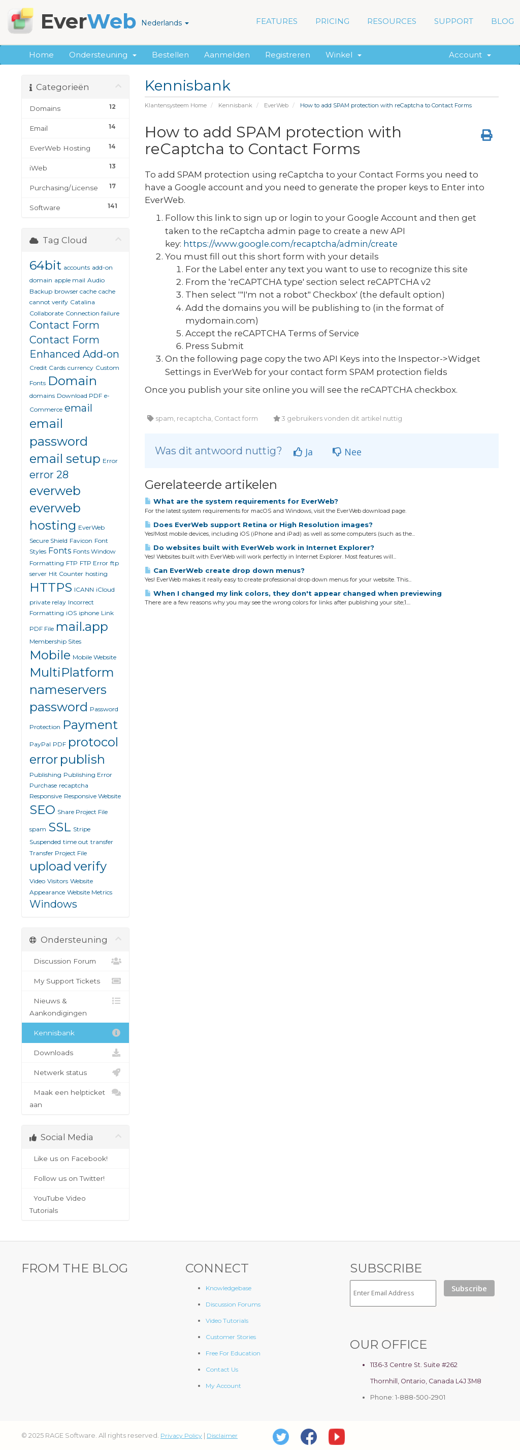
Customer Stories (231, 1337)
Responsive (45, 796)
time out (75, 842)
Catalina (82, 302)
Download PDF (79, 395)
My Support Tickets (75, 981)
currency (80, 367)
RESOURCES (391, 21)
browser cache (75, 291)
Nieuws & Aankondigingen (75, 1006)
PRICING (332, 21)
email (78, 408)
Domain (72, 380)
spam (37, 829)
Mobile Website (94, 657)
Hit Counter (66, 573)
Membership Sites (55, 641)
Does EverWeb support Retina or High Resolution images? (259, 524)
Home (41, 55)
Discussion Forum (75, 961)
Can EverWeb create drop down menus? (225, 570)
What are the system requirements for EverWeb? (241, 501)
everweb (55, 490)
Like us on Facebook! (75, 1158)
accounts (76, 267)
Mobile (50, 655)
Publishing (45, 774)
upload (50, 866)
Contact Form (64, 325)
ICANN (84, 589)
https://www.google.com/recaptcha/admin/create (290, 244)
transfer (101, 842)
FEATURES (277, 21)
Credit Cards (47, 367)
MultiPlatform (71, 672)
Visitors (57, 881)
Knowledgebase (228, 1288)
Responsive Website (92, 796)
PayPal (40, 744)
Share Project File (82, 812)
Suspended (45, 842)
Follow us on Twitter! (75, 1178)
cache (107, 291)
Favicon (81, 540)
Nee (347, 452)
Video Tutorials (227, 1320)
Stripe (81, 829)
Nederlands (165, 22)
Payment (90, 724)
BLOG (502, 21)
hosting (96, 573)
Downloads (75, 1053)
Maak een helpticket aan (75, 1097)
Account (470, 55)
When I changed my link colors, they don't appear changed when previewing (293, 593)
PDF (59, 744)
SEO (42, 809)
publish (82, 759)
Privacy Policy (181, 1435)
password (58, 707)
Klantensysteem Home (176, 105)
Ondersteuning (103, 55)
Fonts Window (94, 551)
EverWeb (276, 105)
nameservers (68, 689)
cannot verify (48, 302)
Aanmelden (227, 55)
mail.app (82, 626)
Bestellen (170, 55)
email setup (65, 458)
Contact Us (222, 1369)
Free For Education (233, 1353)
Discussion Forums (233, 1304)
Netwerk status (75, 1072)
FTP (72, 563)
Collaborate (46, 313)
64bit (45, 265)
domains (42, 395)
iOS (71, 613)
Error (110, 461)
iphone (89, 613)
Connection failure (92, 313)
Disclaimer (222, 1435)
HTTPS (50, 587)
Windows (53, 904)
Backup (40, 291)
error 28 (49, 475)
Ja (303, 452)
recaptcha (73, 785)
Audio (96, 280)
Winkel (344, 55)
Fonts (59, 551)
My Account (223, 1385)
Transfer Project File (58, 853)
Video (37, 881)
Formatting (46, 563)
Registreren (287, 55)
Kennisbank (235, 105)
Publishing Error (87, 774)
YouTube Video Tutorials (75, 1203)
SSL (59, 827)
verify (90, 866)
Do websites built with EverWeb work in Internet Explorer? (259, 547)
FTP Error (94, 563)
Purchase (43, 785)
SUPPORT (453, 21)
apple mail (69, 280)
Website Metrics (89, 892)
